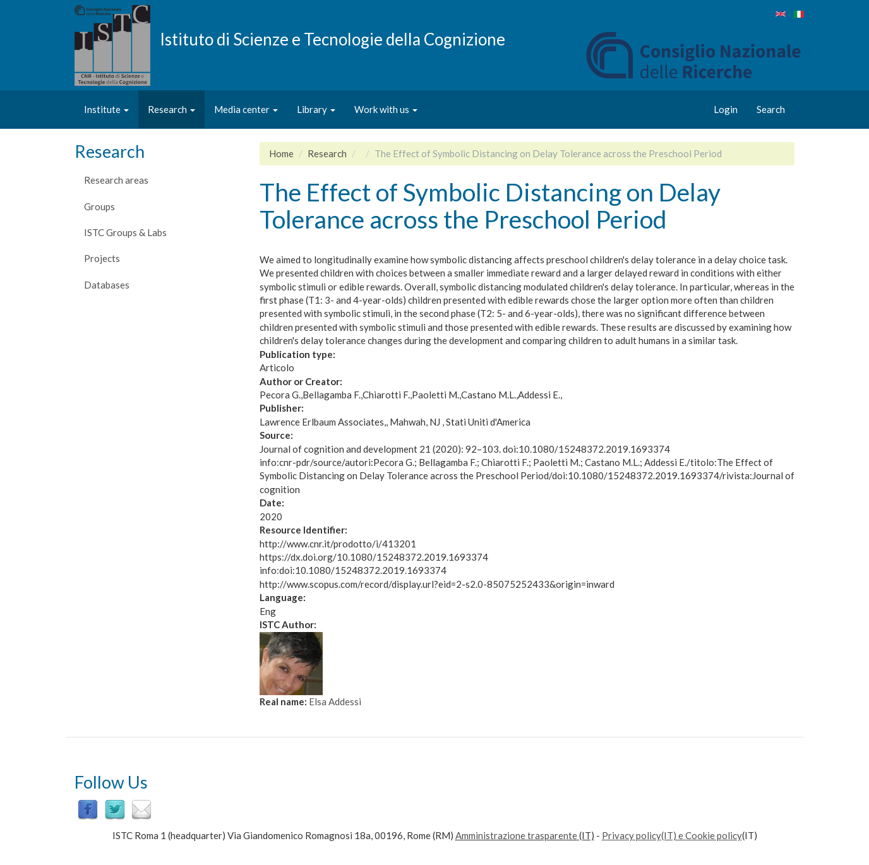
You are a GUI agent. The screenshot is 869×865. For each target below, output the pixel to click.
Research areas (116, 180)
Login (726, 109)
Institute (106, 109)
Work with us (385, 109)
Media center (246, 109)
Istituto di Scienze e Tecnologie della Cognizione (332, 38)
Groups (99, 206)
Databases (106, 284)
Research (171, 109)
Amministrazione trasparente (516, 835)
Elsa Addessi (335, 701)
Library (316, 109)
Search (771, 109)
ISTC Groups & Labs (125, 232)
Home (281, 153)
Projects (102, 258)
